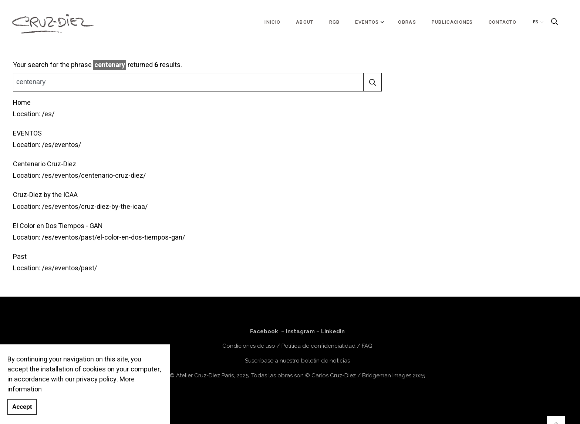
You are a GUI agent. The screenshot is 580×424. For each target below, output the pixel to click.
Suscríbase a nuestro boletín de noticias (297, 360)
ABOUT (305, 22)
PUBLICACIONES (452, 22)
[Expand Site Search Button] (554, 22)
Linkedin (333, 331)
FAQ (367, 346)
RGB (334, 22)
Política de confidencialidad (318, 346)
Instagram (300, 331)
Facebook (264, 331)
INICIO (272, 22)
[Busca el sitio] (197, 82)
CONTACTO (502, 22)
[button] (372, 82)
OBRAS (407, 22)
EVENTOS (367, 22)
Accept (22, 412)
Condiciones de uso (248, 346)
